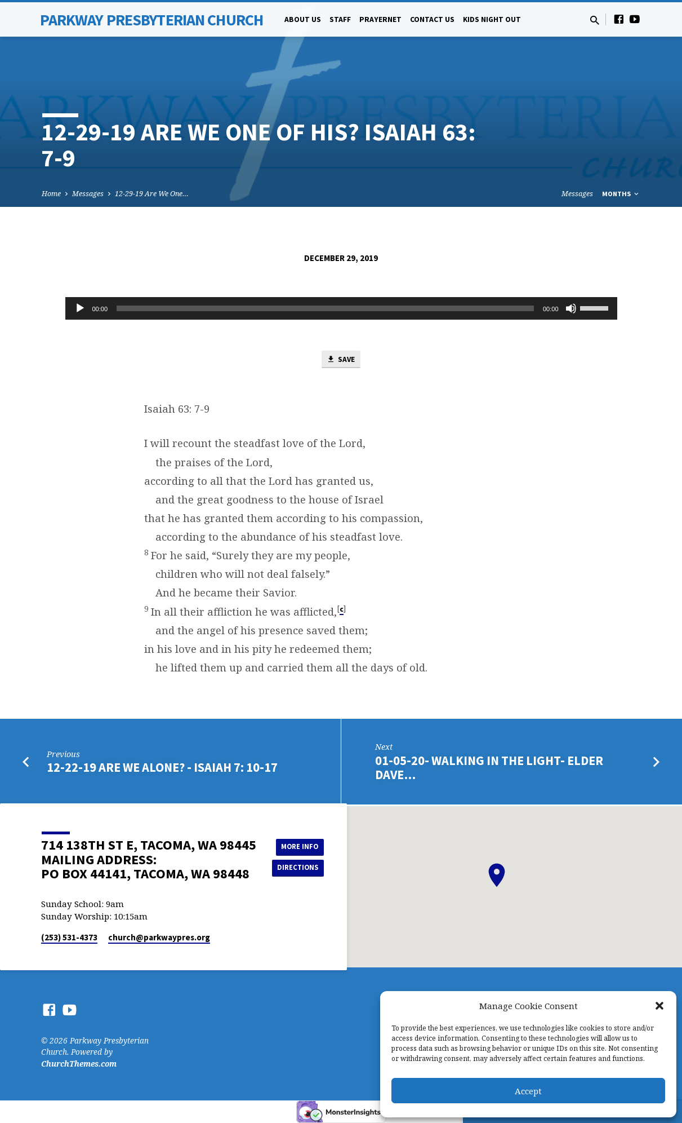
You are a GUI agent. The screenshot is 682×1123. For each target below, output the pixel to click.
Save (340, 361)
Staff (340, 19)
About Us (302, 19)
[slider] (325, 308)
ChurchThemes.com (79, 1063)
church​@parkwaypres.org (159, 937)
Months (621, 193)
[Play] (80, 308)
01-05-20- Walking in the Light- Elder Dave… (489, 769)
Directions (300, 868)
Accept (528, 1091)
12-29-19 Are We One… (152, 193)
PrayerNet (380, 19)
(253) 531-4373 (69, 937)
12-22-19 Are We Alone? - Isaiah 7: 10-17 (162, 769)
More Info (300, 846)
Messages (88, 193)
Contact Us (432, 19)
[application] (341, 308)
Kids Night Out (492, 19)
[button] (659, 1005)
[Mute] (571, 308)
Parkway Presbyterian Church (151, 20)
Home (51, 193)
